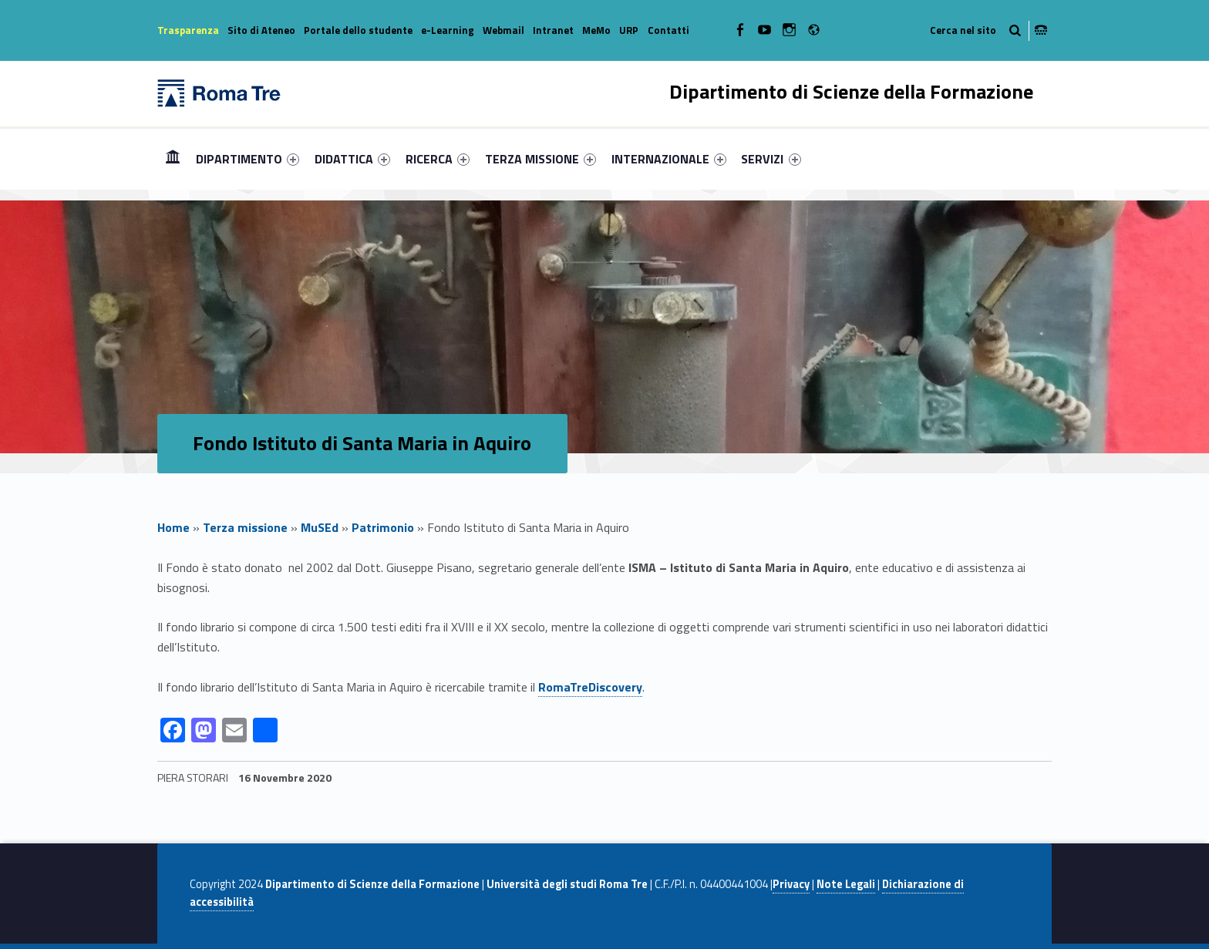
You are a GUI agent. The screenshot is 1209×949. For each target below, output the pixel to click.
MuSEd (319, 527)
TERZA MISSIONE (540, 159)
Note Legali (846, 884)
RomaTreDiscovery (590, 687)
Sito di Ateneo (261, 30)
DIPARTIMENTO (247, 159)
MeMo (596, 30)
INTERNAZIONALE (668, 159)
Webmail (503, 30)
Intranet (553, 30)
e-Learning (447, 30)
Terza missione (245, 527)
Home (172, 158)
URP (628, 30)
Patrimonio (383, 527)
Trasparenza (188, 30)
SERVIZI (770, 159)
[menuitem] (172, 159)
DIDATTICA (352, 159)
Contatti (668, 30)
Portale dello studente (358, 30)
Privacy (791, 884)
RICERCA (438, 159)
